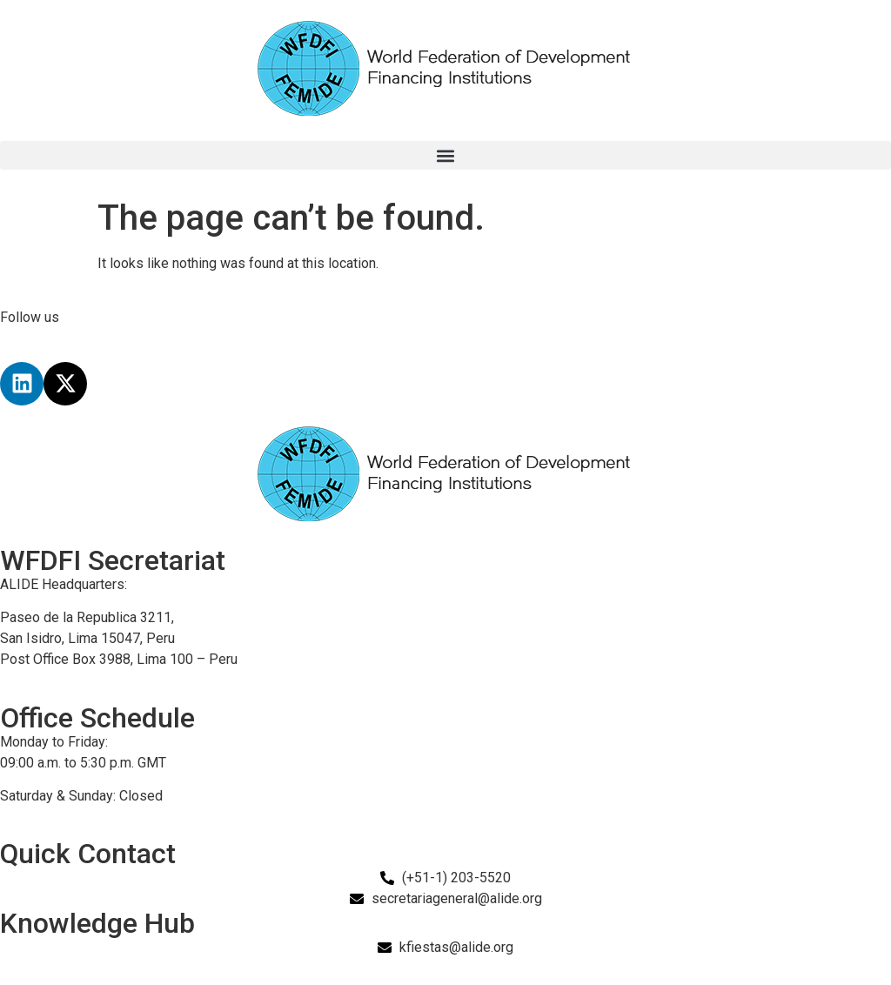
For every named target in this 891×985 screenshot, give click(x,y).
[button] (445, 155)
